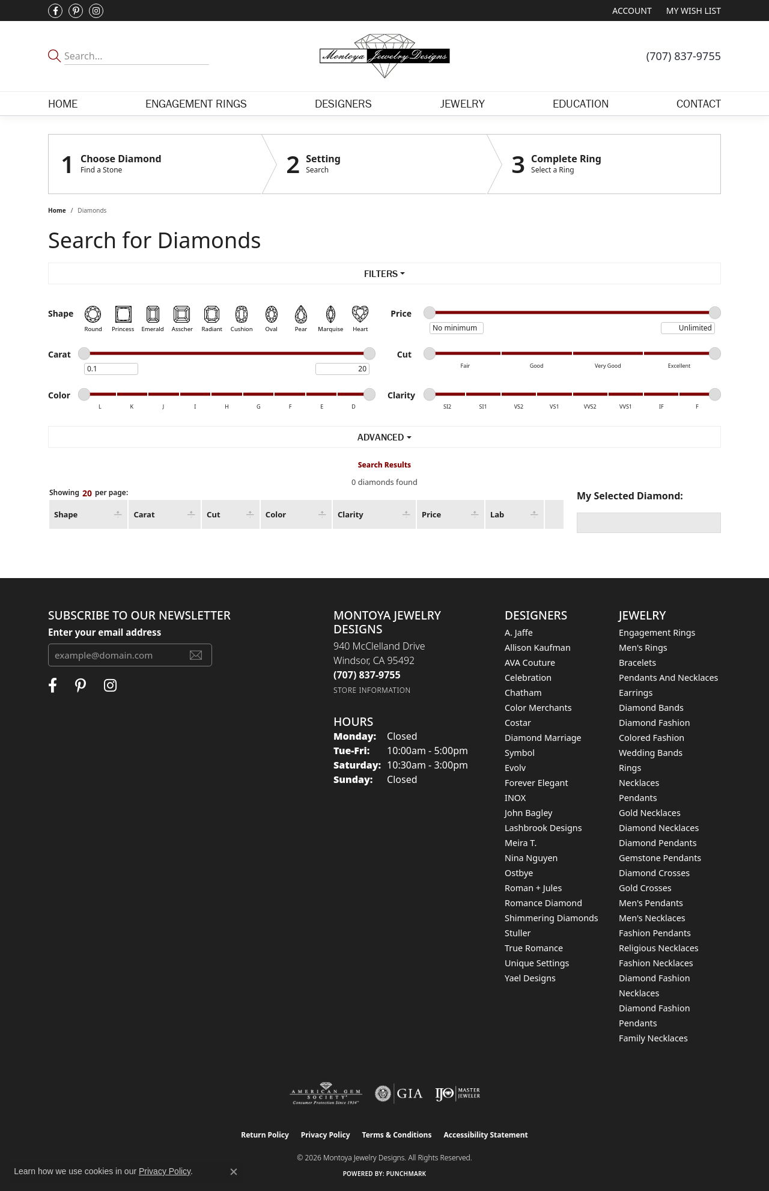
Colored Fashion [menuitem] (651, 737)
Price (431, 514)
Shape (66, 514)
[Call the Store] (367, 674)
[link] (683, 56)
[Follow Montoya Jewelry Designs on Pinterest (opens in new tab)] (75, 11)
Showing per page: (88, 493)
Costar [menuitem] (518, 722)
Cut (213, 514)
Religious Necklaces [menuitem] (659, 948)
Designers (343, 103)
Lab (497, 514)
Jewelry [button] (462, 103)
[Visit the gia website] (399, 1094)
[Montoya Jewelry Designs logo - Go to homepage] (384, 56)
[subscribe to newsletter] (195, 655)
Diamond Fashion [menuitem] (654, 722)
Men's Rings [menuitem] (643, 647)
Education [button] (581, 103)
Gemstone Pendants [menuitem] (660, 858)
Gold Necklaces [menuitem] (650, 812)
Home (63, 103)
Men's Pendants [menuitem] (651, 903)
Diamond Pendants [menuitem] (658, 842)
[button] (630, 10)
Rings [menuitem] (630, 767)
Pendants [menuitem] (638, 797)
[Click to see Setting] (374, 164)
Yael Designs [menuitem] (530, 978)
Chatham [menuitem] (523, 692)
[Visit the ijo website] (457, 1094)
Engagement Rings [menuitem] (657, 632)
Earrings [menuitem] (635, 692)
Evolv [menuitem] (515, 767)
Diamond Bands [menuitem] (651, 707)
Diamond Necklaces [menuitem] (659, 827)
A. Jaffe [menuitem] (519, 632)
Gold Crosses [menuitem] (645, 888)
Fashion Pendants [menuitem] (655, 933)
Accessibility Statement (485, 1135)
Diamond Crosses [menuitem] (654, 873)
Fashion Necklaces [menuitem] (656, 963)
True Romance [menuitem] (534, 948)
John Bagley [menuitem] (528, 812)
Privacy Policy (325, 1135)
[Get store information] (372, 690)
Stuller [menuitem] (517, 933)
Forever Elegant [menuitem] (536, 782)
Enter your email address (104, 632)
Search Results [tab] (384, 465)
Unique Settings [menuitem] (537, 963)
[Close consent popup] (233, 1171)
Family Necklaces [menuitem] (653, 1038)
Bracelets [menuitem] (637, 662)
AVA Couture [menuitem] (530, 662)
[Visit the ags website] (326, 1094)
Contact (698, 103)
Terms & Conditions (397, 1135)
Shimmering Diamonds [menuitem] (551, 918)
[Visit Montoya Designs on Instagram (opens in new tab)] (96, 11)
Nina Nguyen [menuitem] (531, 858)
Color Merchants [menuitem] (538, 707)
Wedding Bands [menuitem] (650, 752)
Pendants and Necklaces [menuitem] (668, 677)
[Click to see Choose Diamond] (155, 164)
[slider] (430, 312)
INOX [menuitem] (515, 797)
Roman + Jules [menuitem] (533, 888)
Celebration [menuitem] (528, 677)
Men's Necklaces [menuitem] (652, 918)
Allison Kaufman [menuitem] (538, 647)
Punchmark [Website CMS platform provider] (406, 1173)
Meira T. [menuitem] (520, 842)
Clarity (350, 514)
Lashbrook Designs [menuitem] (543, 827)
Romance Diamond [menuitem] (543, 903)
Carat (143, 514)
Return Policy (265, 1135)
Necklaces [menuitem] (639, 782)
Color (276, 514)
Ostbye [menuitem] (519, 873)
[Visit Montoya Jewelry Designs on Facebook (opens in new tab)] (55, 11)
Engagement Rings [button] (196, 103)
